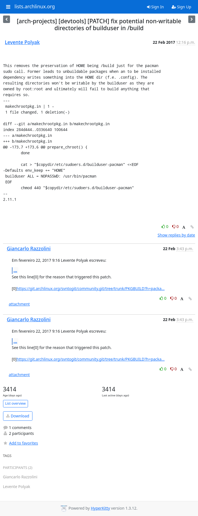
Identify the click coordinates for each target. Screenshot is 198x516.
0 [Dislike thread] (175, 226)
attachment (19, 304)
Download (17, 416)
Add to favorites (20, 443)
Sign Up (181, 6)
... (15, 270)
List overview (15, 403)
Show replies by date (176, 235)
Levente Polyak (22, 42)
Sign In (155, 6)
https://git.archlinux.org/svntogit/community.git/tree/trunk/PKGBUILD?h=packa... (91, 288)
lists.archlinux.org (34, 6)
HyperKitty (100, 508)
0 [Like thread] (165, 226)
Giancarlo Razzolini (29, 248)
